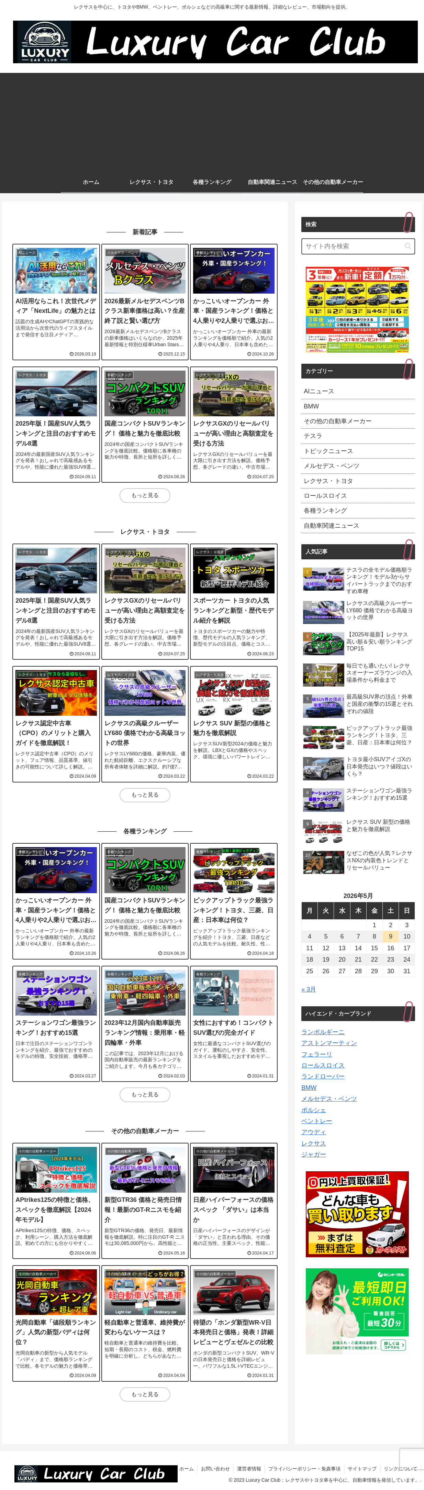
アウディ (313, 1132)
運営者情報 (249, 1468)
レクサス (313, 1143)
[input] (358, 246)
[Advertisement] (212, 121)
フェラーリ (316, 1054)
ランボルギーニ (323, 1032)
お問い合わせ (215, 1468)
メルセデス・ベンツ (329, 1098)
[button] (408, 246)
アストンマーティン (329, 1043)
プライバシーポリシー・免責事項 (304, 1468)
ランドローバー (323, 1076)
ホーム (186, 1468)
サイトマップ (362, 1468)
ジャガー (313, 1154)
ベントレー (316, 1121)
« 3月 (308, 989)
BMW (308, 1087)
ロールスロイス (323, 1065)
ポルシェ (313, 1110)
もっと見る (145, 495)
